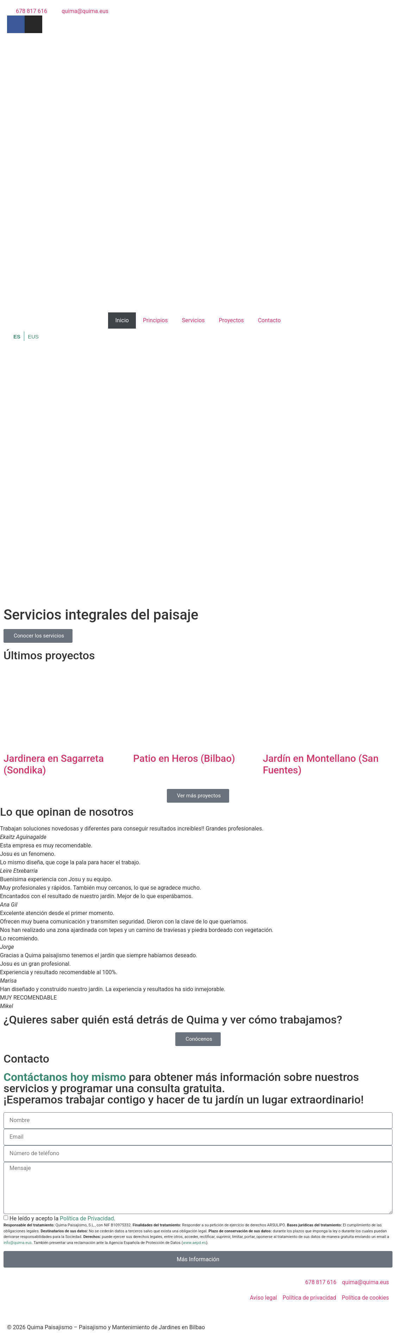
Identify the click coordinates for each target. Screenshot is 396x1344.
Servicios (193, 320)
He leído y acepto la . (62, 1218)
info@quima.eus (18, 1242)
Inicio (121, 320)
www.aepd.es (194, 1242)
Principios (155, 320)
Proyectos (231, 320)
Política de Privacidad (87, 1218)
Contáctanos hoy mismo (65, 1077)
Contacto (269, 320)
